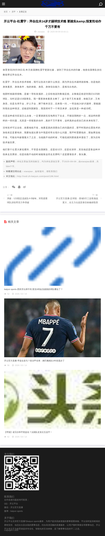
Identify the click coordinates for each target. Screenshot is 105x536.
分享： (6, 187)
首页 (6, 12)
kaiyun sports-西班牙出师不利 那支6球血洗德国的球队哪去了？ (33, 289)
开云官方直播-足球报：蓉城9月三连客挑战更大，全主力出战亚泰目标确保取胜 (77, 200)
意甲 (14, 12)
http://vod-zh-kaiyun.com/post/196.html (38, 176)
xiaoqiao (85, 161)
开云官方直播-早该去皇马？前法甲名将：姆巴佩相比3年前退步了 (34, 360)
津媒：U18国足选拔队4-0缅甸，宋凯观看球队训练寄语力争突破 (27, 200)
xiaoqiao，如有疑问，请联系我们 (40, 171)
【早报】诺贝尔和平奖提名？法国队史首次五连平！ (28, 432)
